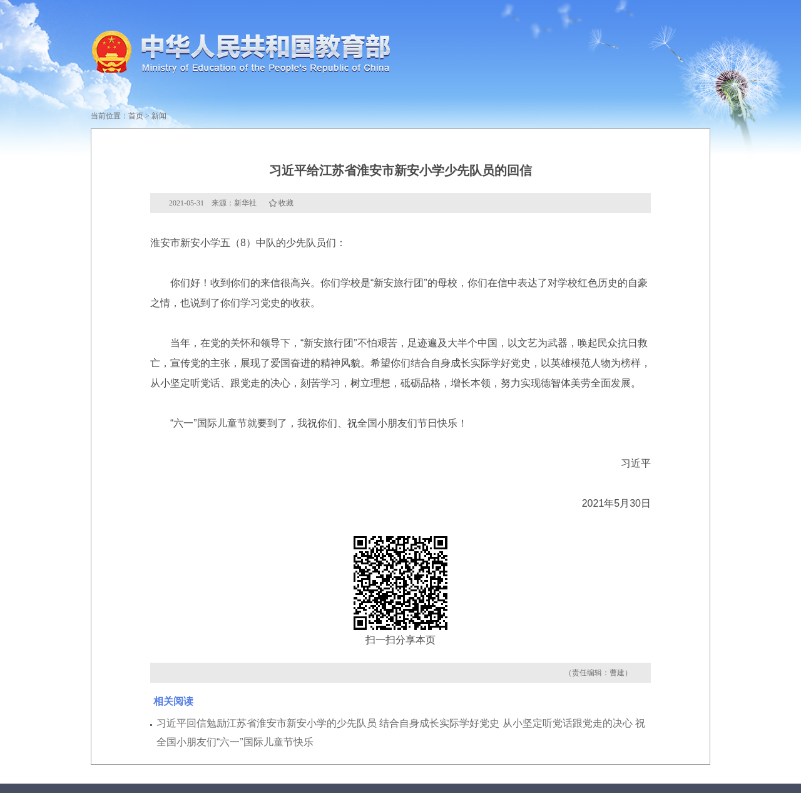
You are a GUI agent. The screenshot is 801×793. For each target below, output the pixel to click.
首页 (135, 115)
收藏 (285, 203)
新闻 (158, 115)
